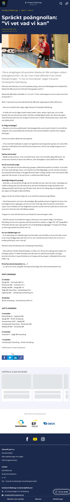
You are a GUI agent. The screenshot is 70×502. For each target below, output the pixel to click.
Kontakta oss (7, 470)
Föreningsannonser (9, 460)
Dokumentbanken (9, 474)
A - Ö (4, 478)
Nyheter (38, 499)
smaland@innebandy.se (14, 495)
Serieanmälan (7, 453)
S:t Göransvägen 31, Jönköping (17, 491)
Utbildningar (58, 499)
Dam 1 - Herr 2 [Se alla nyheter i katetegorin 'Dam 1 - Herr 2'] (27, 10)
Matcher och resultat (15, 499)
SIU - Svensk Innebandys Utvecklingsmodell (19, 481)
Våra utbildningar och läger (12, 457)
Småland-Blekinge (10, 10)
